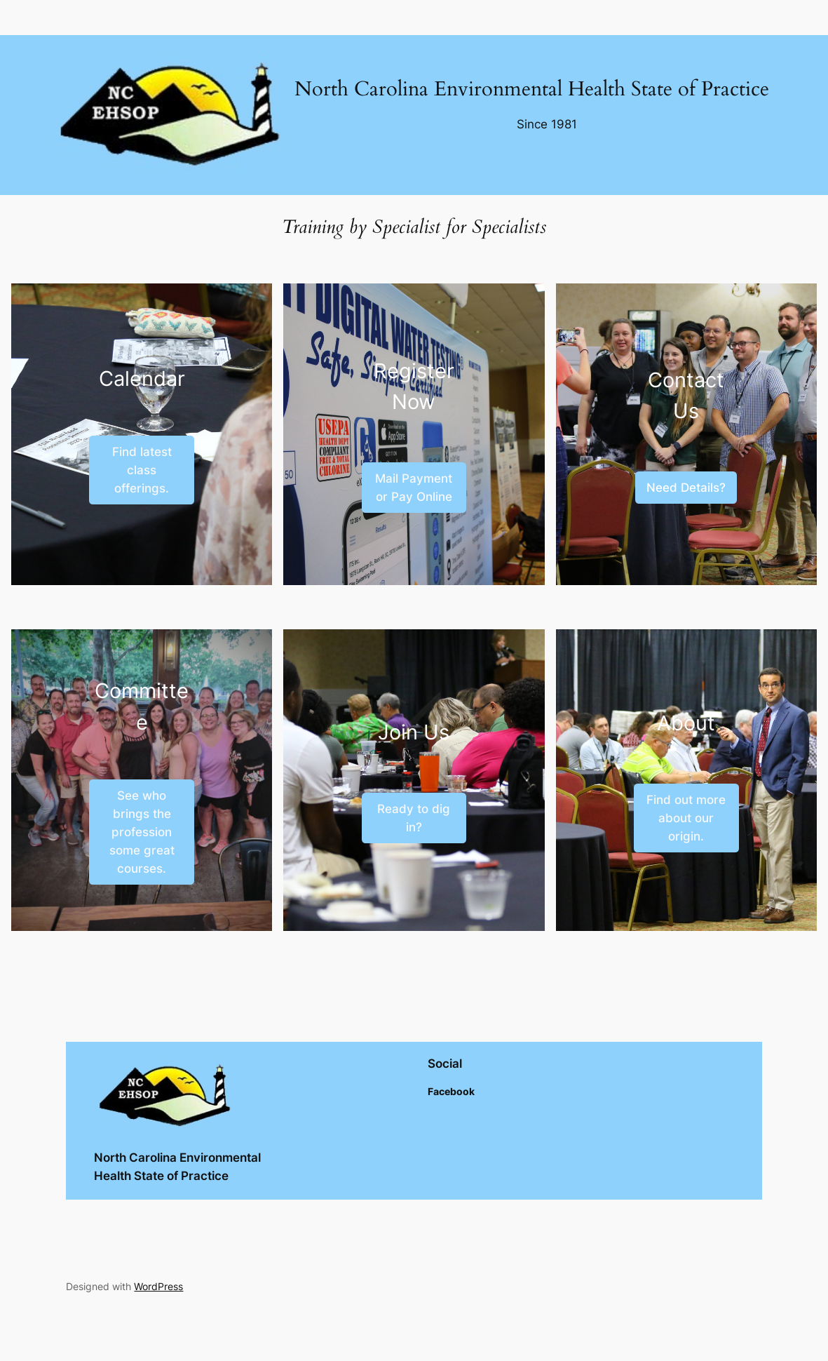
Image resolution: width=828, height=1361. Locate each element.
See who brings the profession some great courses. (142, 832)
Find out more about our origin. (686, 818)
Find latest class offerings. (142, 470)
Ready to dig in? (413, 818)
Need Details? (686, 488)
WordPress (158, 1286)
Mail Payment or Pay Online (413, 487)
